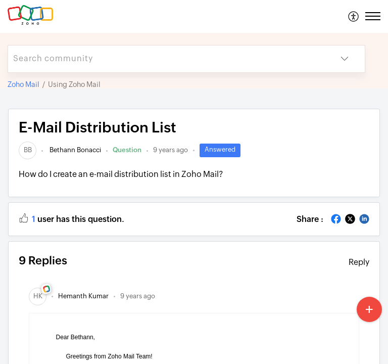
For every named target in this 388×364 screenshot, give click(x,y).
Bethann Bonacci (74, 150)
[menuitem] (354, 16)
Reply (359, 262)
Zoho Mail (23, 84)
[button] (354, 16)
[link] (27, 150)
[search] (166, 59)
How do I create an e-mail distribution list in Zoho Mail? (121, 174)
